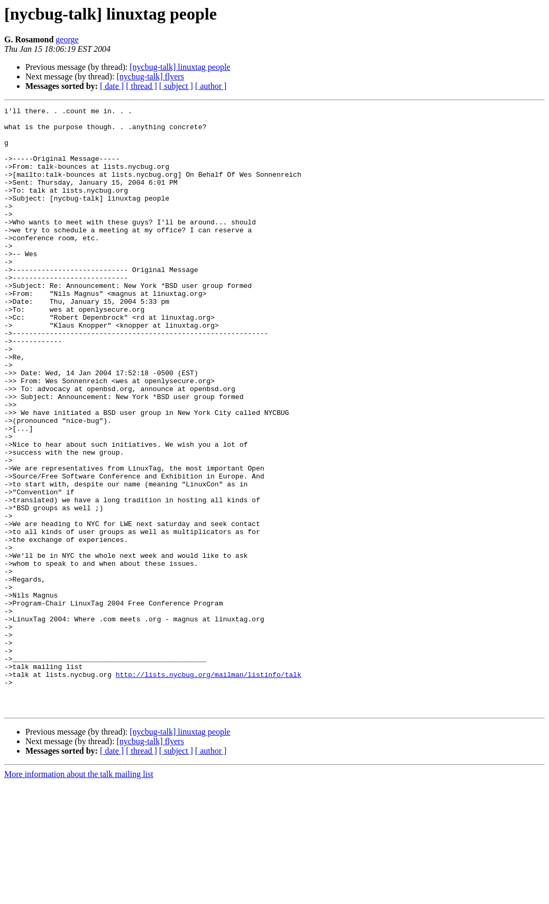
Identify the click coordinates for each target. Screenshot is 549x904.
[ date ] (112, 86)
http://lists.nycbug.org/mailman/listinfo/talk (208, 788)
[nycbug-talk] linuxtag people (180, 66)
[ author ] (211, 86)
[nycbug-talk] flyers (150, 76)
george (67, 39)
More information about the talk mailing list (78, 894)
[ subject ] (176, 86)
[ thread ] (141, 86)
